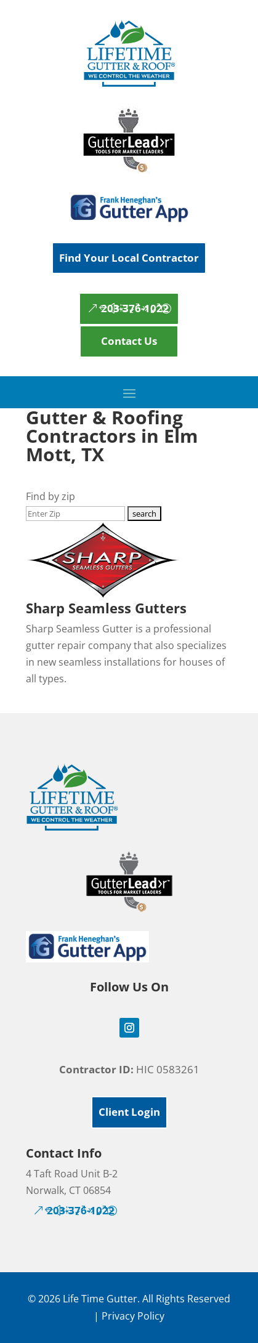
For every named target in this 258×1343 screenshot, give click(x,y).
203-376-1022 (135, 308)
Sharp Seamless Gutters (106, 608)
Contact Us (129, 341)
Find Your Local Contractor (129, 258)
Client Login (129, 1112)
